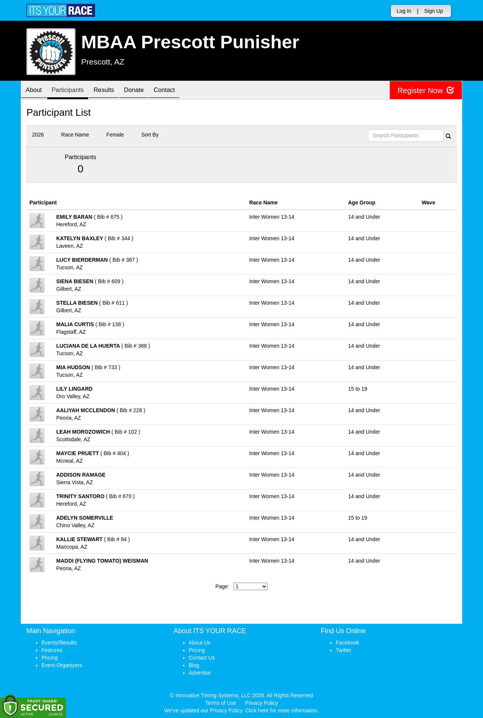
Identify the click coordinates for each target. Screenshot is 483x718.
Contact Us (202, 658)
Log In (404, 11)
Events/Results (59, 643)
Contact (177, 90)
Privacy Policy (261, 703)
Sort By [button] (152, 135)
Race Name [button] (77, 135)
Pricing (50, 658)
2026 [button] (40, 135)
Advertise (200, 673)
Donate (144, 90)
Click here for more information (281, 710)
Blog (194, 665)
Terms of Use (220, 703)
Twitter (343, 650)
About (35, 90)
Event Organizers (62, 665)
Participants (72, 90)
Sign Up (433, 11)
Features (52, 650)
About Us (200, 643)
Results (111, 90)
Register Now (425, 90)
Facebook (347, 643)
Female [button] (117, 135)
